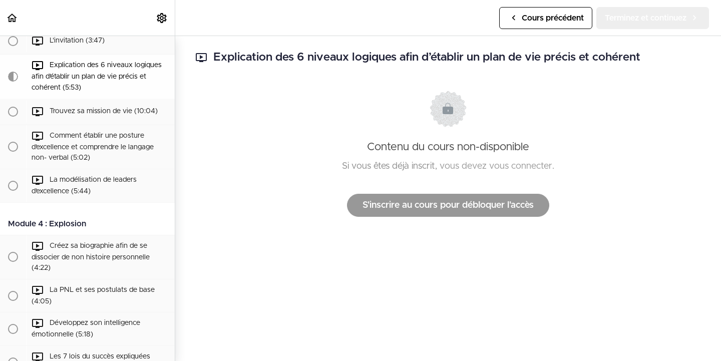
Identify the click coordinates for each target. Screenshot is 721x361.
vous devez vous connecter (496, 166)
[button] (12, 18)
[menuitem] (162, 18)
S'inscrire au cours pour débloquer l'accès (448, 205)
